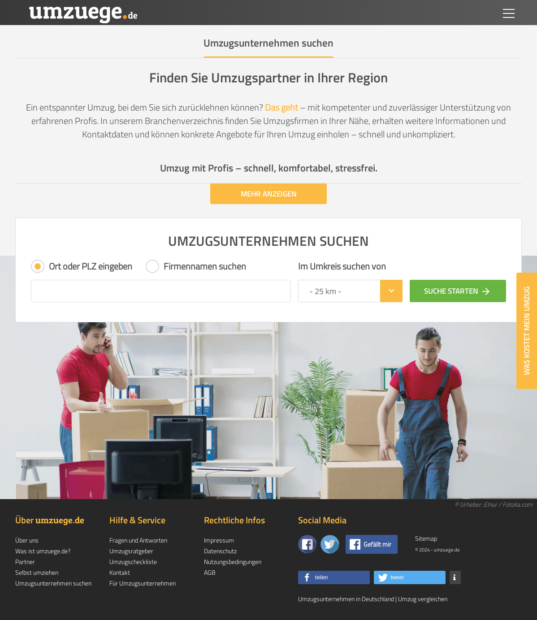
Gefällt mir (377, 544)
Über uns (27, 540)
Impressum (219, 540)
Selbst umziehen (36, 572)
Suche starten (458, 291)
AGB (210, 572)
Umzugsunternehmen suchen (53, 583)
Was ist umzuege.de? (42, 551)
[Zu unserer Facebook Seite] (307, 544)
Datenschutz (220, 551)
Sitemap (426, 538)
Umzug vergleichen (422, 598)
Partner (25, 561)
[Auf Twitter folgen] (329, 544)
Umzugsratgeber (131, 551)
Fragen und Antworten (138, 540)
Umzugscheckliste (133, 561)
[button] (334, 577)
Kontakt (119, 572)
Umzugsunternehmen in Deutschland (346, 598)
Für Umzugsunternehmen (142, 583)
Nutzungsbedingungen (232, 561)
